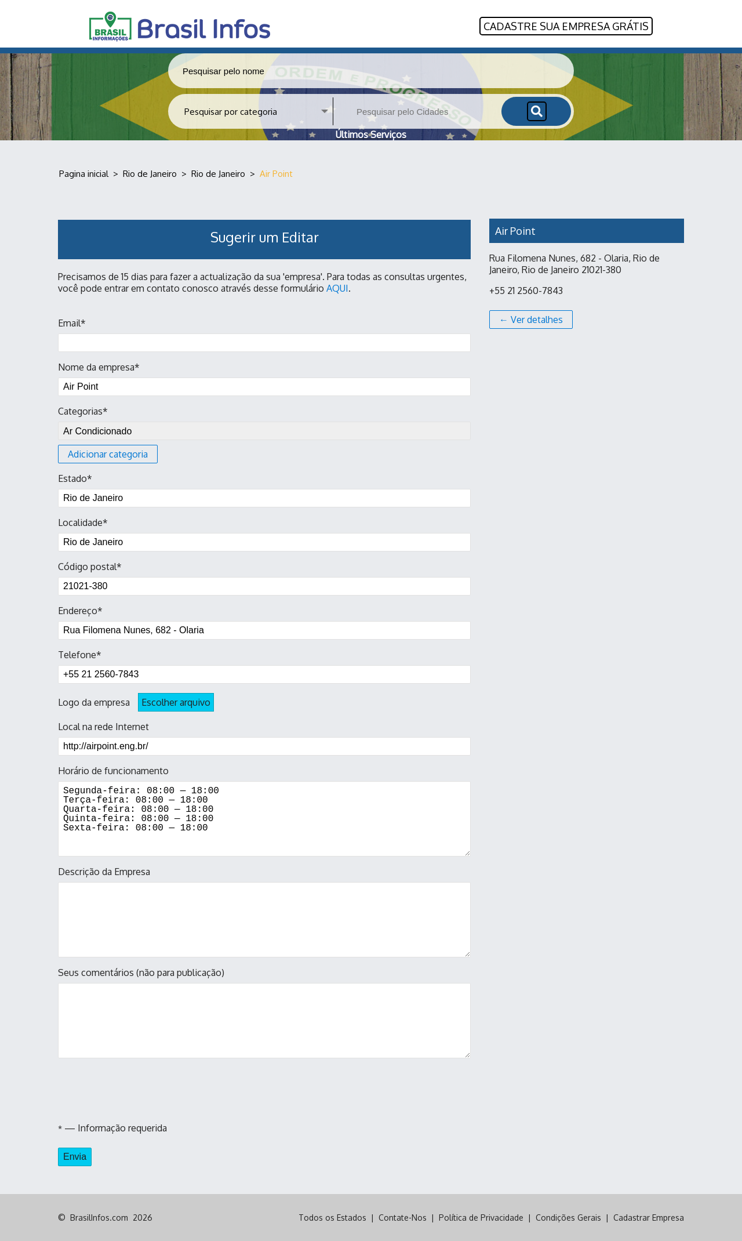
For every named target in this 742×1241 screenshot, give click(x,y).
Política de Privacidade (481, 1217)
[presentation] (146, 1090)
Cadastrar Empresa (648, 1217)
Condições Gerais (568, 1217)
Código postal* (264, 578)
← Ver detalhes (531, 319)
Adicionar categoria (108, 454)
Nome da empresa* (264, 378)
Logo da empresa (136, 702)
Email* (264, 334)
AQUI (337, 288)
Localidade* (264, 534)
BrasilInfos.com (99, 1217)
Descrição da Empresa (264, 911)
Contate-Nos (403, 1217)
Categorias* (264, 434)
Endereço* (264, 622)
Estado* (264, 490)
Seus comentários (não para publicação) (264, 1012)
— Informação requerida (112, 1128)
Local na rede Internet (264, 738)
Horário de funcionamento (264, 811)
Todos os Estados (332, 1217)
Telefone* (264, 666)
